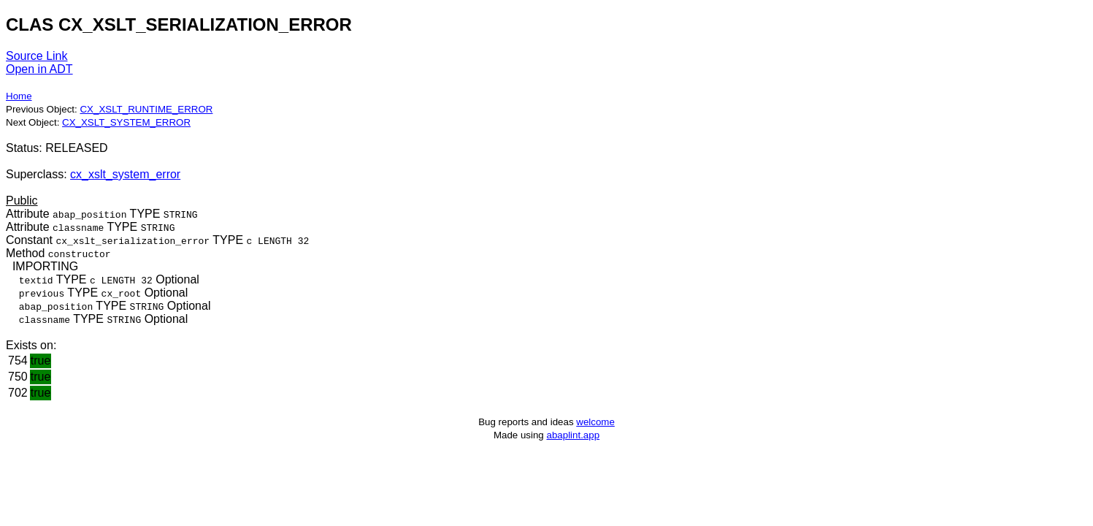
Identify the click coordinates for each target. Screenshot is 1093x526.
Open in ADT (39, 69)
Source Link (37, 56)
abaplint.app (572, 435)
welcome (595, 421)
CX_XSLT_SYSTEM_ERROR (126, 122)
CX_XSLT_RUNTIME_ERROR (146, 109)
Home (19, 96)
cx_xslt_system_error (125, 174)
